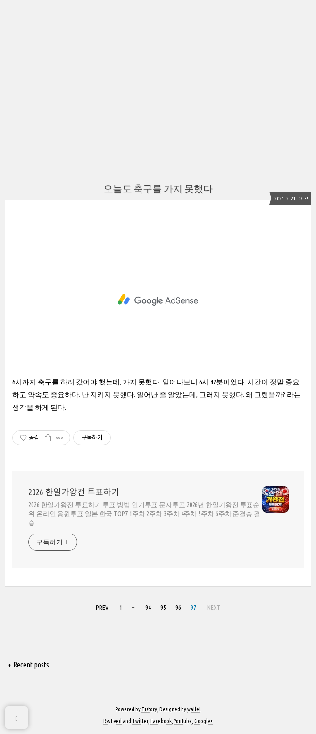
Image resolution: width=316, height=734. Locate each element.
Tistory (149, 709)
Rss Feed (112, 721)
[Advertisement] (158, 66)
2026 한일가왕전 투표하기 (73, 492)
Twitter (140, 721)
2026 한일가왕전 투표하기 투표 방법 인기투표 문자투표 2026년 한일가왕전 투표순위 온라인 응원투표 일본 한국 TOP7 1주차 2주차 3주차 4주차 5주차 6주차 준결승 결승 (144, 513)
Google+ (203, 721)
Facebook (161, 721)
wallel (193, 709)
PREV (102, 607)
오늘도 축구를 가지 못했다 (158, 188)
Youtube (183, 721)
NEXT (214, 607)
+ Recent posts (28, 664)
